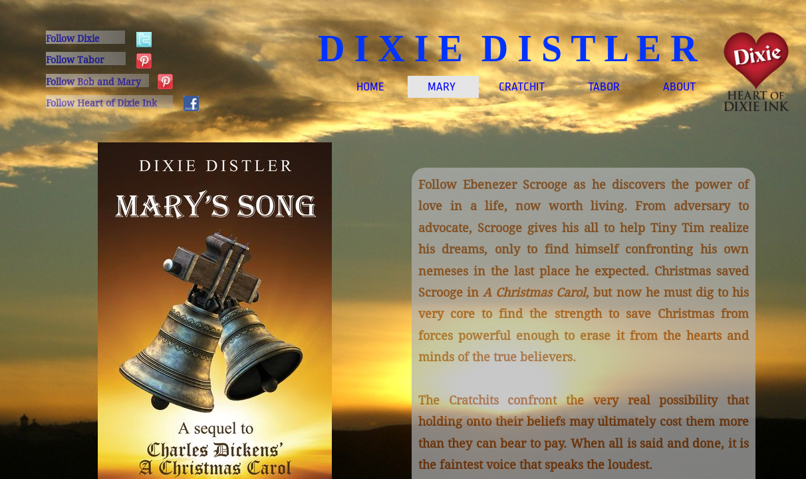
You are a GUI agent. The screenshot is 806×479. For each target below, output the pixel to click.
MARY (442, 86)
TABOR (604, 86)
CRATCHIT (522, 86)
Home (370, 86)
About (679, 86)
